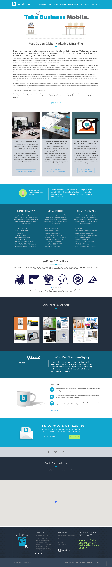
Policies (96, 562)
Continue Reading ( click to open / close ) (56, 103)
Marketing (63, 4)
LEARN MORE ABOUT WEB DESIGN (26, 171)
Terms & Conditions (86, 562)
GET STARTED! (55, 410)
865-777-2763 (62, 544)
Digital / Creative (53, 4)
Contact (87, 4)
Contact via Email (62, 546)
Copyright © (16, 562)
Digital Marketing (73, 4)
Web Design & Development (26, 142)
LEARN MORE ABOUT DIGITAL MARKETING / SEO (86, 170)
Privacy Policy (74, 562)
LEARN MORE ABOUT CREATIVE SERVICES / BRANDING (56, 170)
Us (81, 4)
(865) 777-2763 (96, 4)
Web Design (42, 4)
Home (66, 562)
